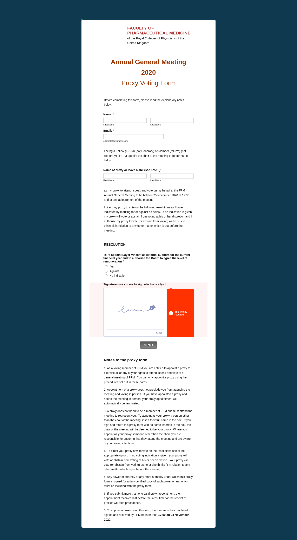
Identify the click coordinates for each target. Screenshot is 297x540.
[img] (135, 308)
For (112, 266)
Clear (159, 332)
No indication (118, 275)
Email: (108, 130)
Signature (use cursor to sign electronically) (134, 284)
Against (114, 271)
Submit (148, 345)
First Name (108, 124)
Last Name (155, 124)
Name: (108, 114)
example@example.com (115, 141)
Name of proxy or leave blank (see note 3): (132, 170)
